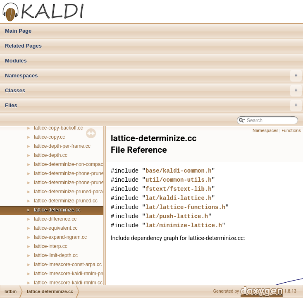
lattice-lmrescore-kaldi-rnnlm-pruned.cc (76, 273)
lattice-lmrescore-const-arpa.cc (68, 264)
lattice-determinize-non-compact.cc (72, 164)
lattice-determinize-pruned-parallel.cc (74, 192)
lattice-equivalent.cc (55, 228)
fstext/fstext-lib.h (179, 189)
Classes (153, 90)
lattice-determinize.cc (57, 210)
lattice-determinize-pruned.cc (66, 201)
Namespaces (153, 76)
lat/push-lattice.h (177, 216)
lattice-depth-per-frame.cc (62, 146)
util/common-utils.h (179, 180)
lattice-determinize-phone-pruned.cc (73, 182)
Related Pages (23, 46)
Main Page (18, 31)
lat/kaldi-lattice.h (179, 198)
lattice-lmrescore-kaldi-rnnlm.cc (68, 283)
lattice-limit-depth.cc (56, 255)
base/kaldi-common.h (179, 171)
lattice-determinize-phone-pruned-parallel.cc (82, 173)
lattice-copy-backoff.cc (58, 128)
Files (153, 105)
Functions (291, 130)
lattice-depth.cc (50, 155)
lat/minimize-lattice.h (184, 225)
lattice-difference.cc (55, 219)
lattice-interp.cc (50, 246)
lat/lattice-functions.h (185, 207)
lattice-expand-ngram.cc (60, 237)
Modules (16, 61)
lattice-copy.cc (49, 137)
